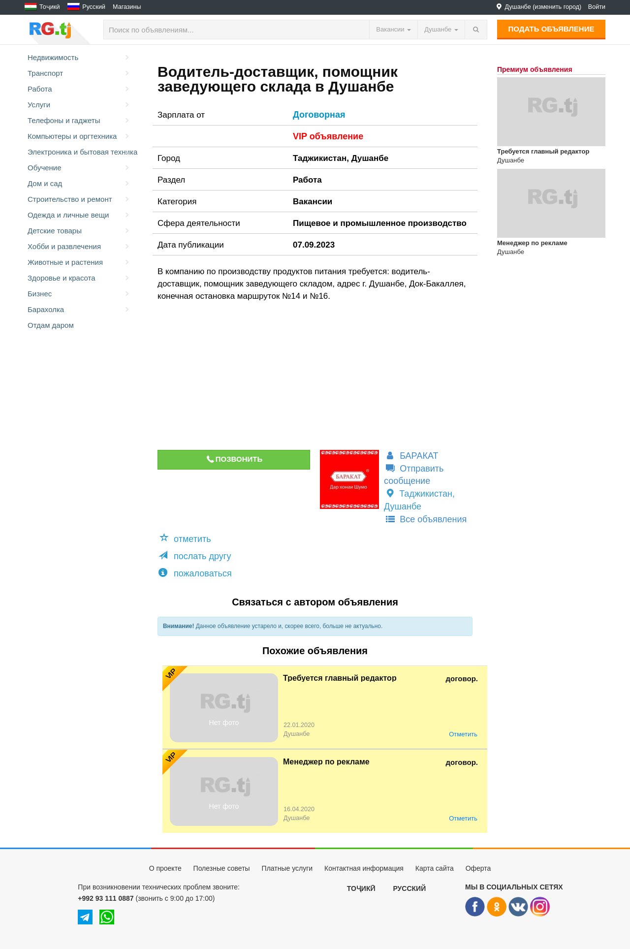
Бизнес (79, 294)
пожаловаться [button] (195, 573)
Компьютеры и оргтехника (79, 136)
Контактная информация (364, 868)
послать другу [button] (194, 556)
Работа (79, 89)
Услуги (79, 105)
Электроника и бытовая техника (80, 152)
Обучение (79, 168)
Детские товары (79, 231)
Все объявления (425, 519)
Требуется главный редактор (340, 678)
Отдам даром (51, 325)
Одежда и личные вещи (79, 215)
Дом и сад (79, 184)
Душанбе (370, 158)
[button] (187, 539)
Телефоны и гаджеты (79, 121)
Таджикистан (319, 158)
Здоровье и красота (79, 278)
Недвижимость (79, 58)
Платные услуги (287, 868)
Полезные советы (221, 868)
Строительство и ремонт (79, 199)
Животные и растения (79, 262)
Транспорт (79, 73)
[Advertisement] (307, 376)
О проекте (165, 868)
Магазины (127, 6)
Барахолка (79, 310)
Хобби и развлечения (79, 247)
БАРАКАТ (411, 456)
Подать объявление (551, 29)
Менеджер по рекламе (326, 761)
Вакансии (312, 201)
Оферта (478, 868)
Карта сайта (434, 868)
